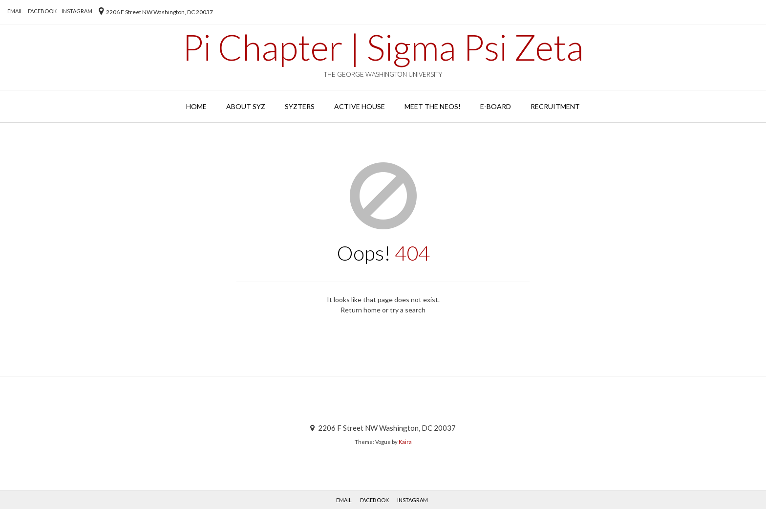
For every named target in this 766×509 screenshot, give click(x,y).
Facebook (42, 11)
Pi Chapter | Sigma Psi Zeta (383, 47)
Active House (359, 106)
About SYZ (245, 106)
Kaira (405, 442)
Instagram (77, 11)
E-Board (495, 106)
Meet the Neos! (432, 106)
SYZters (300, 106)
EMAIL (15, 11)
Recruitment (555, 106)
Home (196, 106)
